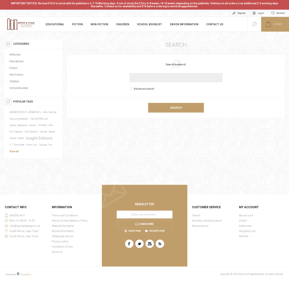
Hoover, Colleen (16, 138)
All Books (15, 54)
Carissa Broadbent (18, 118)
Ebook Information (182, 24)
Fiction (77, 24)
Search (176, 107)
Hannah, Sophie (47, 131)
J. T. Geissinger (17, 144)
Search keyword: (176, 64)
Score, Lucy (31, 144)
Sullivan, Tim (45, 144)
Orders (243, 220)
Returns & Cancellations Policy (70, 220)
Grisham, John (45, 125)
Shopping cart (247, 231)
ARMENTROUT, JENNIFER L (25, 112)
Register (242, 13)
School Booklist (149, 24)
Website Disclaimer (63, 225)
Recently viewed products (207, 220)
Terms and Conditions (65, 215)
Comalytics (24, 274)
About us (57, 251)
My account (246, 215)
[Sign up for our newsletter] (144, 214)
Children (122, 24)
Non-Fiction (99, 24)
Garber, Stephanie (18, 125)
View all (14, 151)
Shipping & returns (62, 236)
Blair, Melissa (49, 112)
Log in (261, 13)
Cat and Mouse (39, 118)
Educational (55, 24)
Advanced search (144, 88)
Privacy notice (60, 241)
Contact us (212, 24)
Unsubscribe (157, 231)
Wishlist (243, 236)
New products (200, 225)
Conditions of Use (62, 246)
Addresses (245, 225)
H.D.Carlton (31, 131)
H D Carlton (16, 131)
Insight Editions (39, 138)
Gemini (32, 125)
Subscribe (134, 231)
